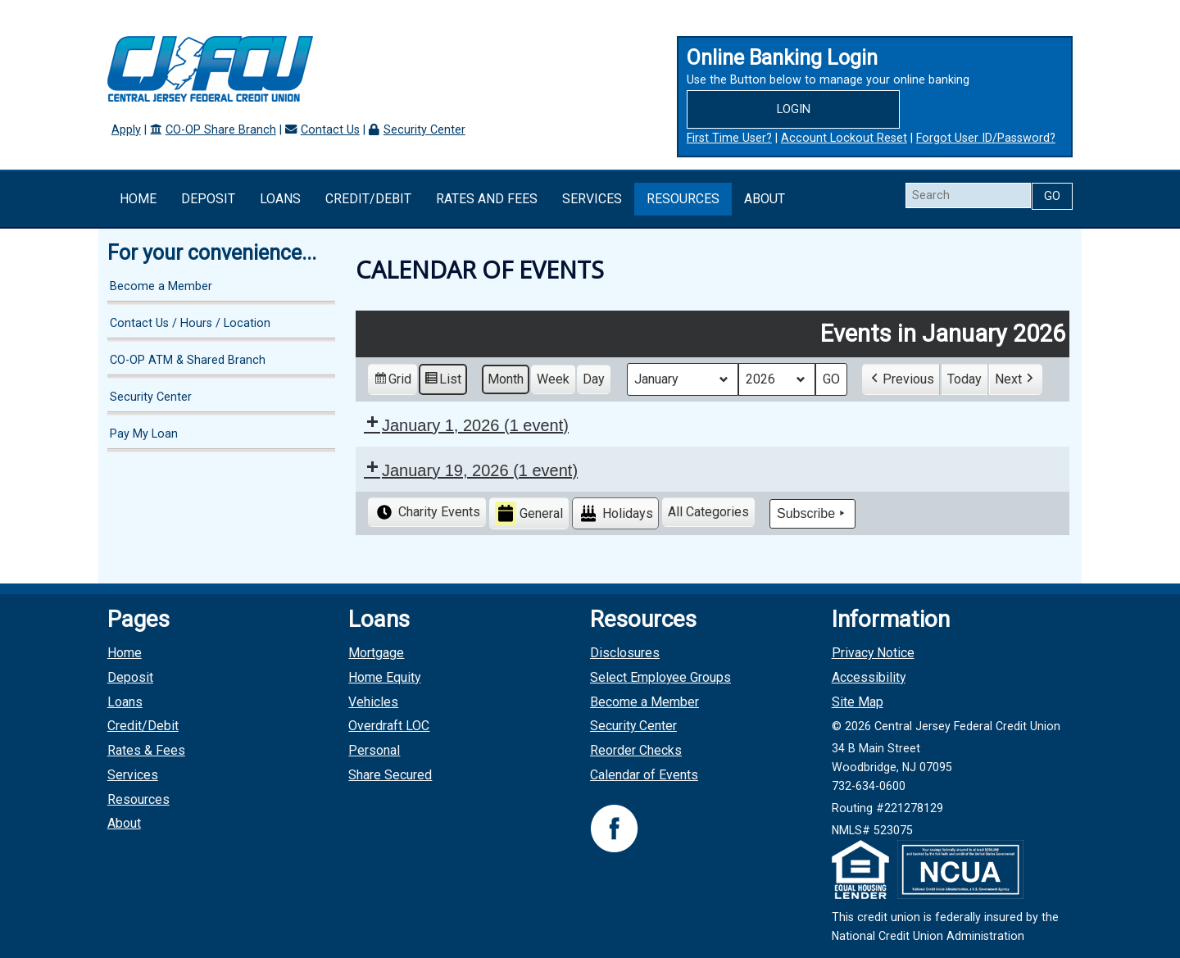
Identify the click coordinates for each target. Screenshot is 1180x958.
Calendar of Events (644, 775)
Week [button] (553, 378)
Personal (374, 750)
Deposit (208, 199)
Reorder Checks (636, 750)
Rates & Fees (146, 750)
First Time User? (729, 138)
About (764, 199)
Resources (683, 199)
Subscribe (812, 513)
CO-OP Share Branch (221, 130)
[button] (901, 378)
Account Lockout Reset (844, 138)
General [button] (529, 513)
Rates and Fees (487, 199)
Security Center (424, 130)
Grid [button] (392, 380)
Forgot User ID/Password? (985, 138)
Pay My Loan (144, 434)
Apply (126, 130)
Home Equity (384, 677)
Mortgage (376, 653)
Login (793, 109)
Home (138, 199)
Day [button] (594, 378)
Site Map (857, 702)
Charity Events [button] (427, 512)
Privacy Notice (873, 653)
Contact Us (330, 130)
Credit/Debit (368, 199)
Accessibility (868, 677)
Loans (280, 199)
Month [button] (506, 378)
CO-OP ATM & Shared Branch (188, 360)
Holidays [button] (615, 513)
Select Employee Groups (660, 677)
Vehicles (373, 702)
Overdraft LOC (388, 725)
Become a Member (161, 286)
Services (592, 199)
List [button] (442, 380)
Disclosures (625, 653)
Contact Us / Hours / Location (190, 323)
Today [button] (964, 378)
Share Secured (390, 775)
